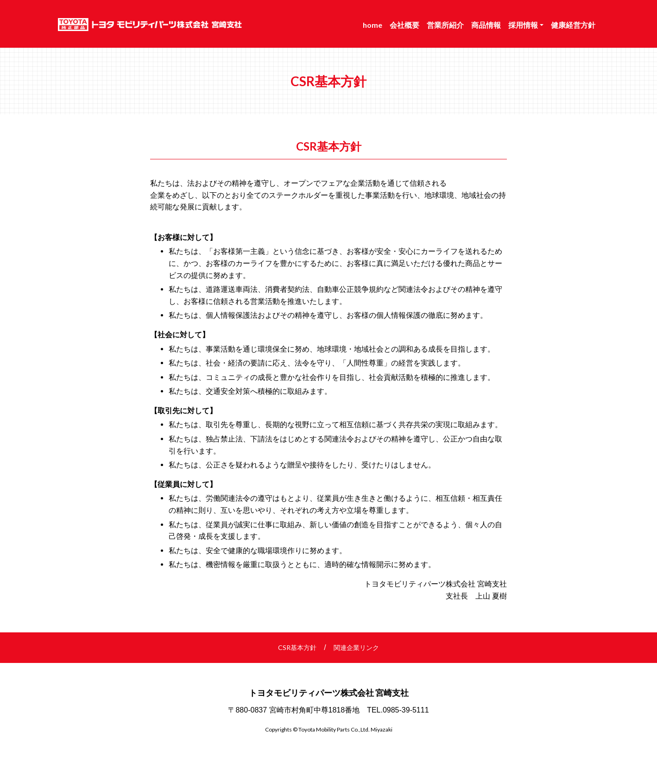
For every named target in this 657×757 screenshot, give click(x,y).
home (372, 24)
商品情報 (486, 24)
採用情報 (523, 24)
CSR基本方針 (297, 647)
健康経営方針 (573, 24)
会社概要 (404, 24)
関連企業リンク (356, 647)
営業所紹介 (445, 24)
